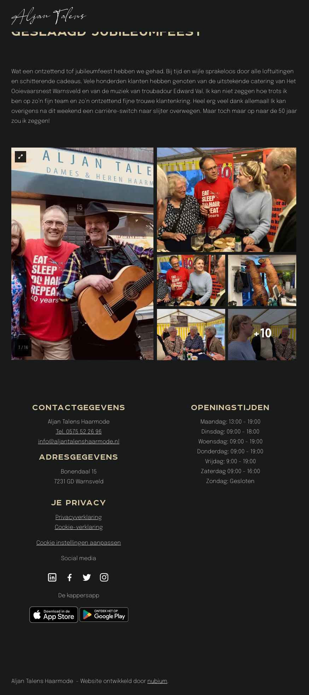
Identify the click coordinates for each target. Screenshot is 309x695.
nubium (157, 681)
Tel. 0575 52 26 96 (79, 432)
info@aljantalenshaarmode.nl (78, 442)
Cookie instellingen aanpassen (78, 543)
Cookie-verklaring (79, 527)
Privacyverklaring (79, 518)
